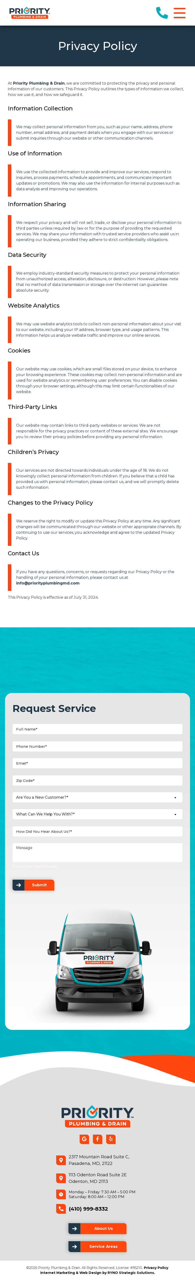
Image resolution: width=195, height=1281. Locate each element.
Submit (39, 886)
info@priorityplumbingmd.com (48, 584)
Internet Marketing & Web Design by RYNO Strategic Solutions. (97, 1274)
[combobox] (98, 798)
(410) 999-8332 (88, 1209)
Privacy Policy (156, 1269)
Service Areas (103, 1247)
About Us (103, 1229)
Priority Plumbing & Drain (39, 84)
